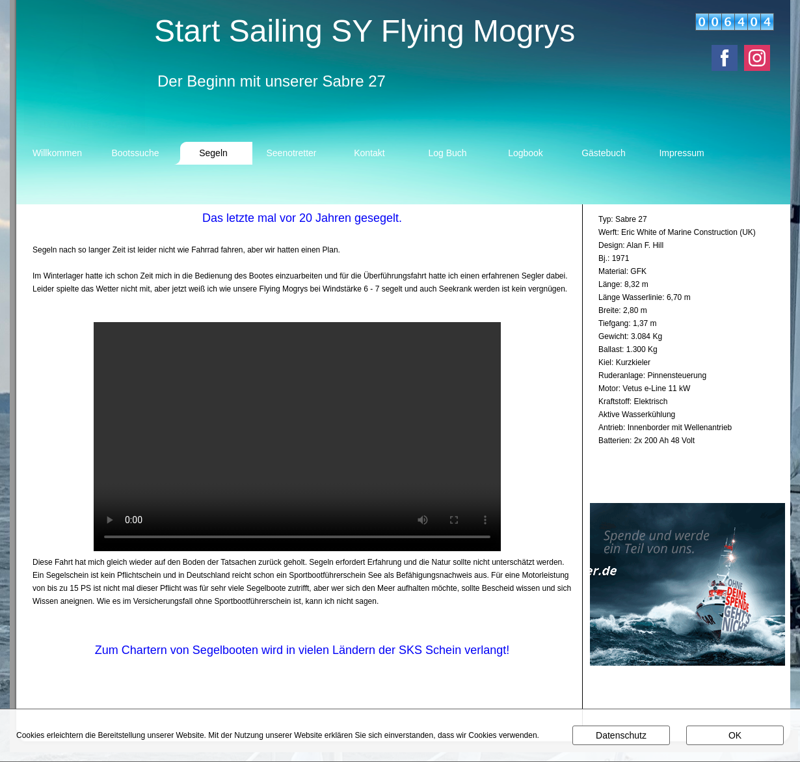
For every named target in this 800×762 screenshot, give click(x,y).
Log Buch (447, 153)
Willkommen (57, 153)
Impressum (681, 153)
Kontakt (369, 153)
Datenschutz (621, 735)
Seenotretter (291, 153)
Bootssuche (135, 153)
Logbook (525, 153)
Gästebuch (603, 153)
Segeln (213, 153)
